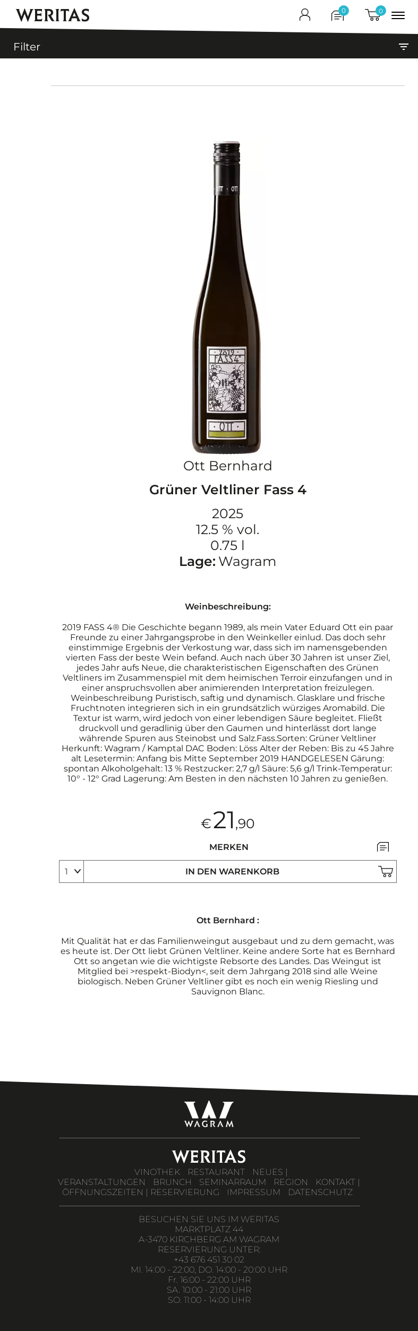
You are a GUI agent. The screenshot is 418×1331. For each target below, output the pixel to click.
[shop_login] (305, 17)
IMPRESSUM (253, 1192)
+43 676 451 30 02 (209, 1260)
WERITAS (53, 15)
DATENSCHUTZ (320, 1192)
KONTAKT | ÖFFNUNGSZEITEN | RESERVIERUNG (211, 1187)
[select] (71, 871)
